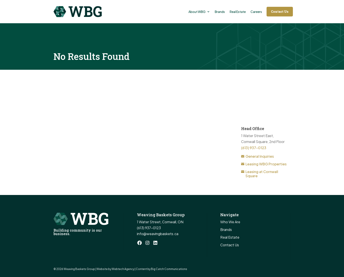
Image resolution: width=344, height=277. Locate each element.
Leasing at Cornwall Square (261, 173)
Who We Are (230, 222)
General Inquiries (259, 156)
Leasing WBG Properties (266, 164)
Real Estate (238, 12)
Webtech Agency (123, 269)
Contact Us (279, 11)
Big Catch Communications (169, 269)
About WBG (197, 12)
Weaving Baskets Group (79, 269)
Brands (220, 12)
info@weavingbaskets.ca (157, 233)
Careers (256, 12)
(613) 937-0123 (253, 147)
